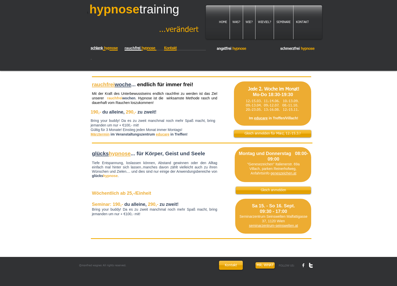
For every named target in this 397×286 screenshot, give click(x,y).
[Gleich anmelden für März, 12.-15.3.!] (272, 133)
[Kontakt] (231, 265)
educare (163, 134)
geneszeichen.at (283, 173)
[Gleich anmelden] (273, 190)
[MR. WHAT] (265, 265)
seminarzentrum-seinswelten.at (273, 226)
